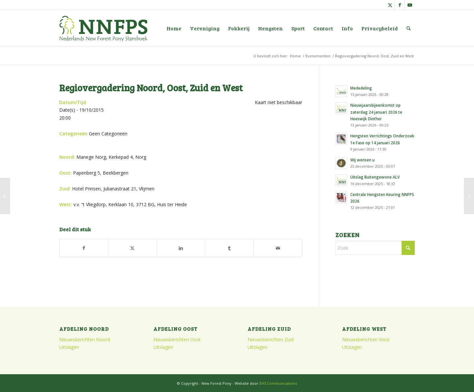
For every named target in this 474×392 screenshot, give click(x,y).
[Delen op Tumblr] (229, 248)
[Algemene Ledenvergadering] (5, 196)
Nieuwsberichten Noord (84, 339)
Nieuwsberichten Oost (177, 339)
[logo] (103, 28)
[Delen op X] (132, 248)
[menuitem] (174, 28)
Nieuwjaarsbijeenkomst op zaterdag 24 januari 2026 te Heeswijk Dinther (376, 111)
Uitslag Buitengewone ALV (375, 177)
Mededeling (361, 88)
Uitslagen (69, 347)
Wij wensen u (362, 159)
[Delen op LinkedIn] (181, 248)
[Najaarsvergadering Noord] (469, 196)
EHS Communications (278, 383)
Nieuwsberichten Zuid (271, 339)
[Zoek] (408, 28)
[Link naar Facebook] (400, 5)
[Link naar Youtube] (410, 5)
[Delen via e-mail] (278, 248)
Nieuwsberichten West (366, 339)
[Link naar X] (390, 5)
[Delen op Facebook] (84, 248)
